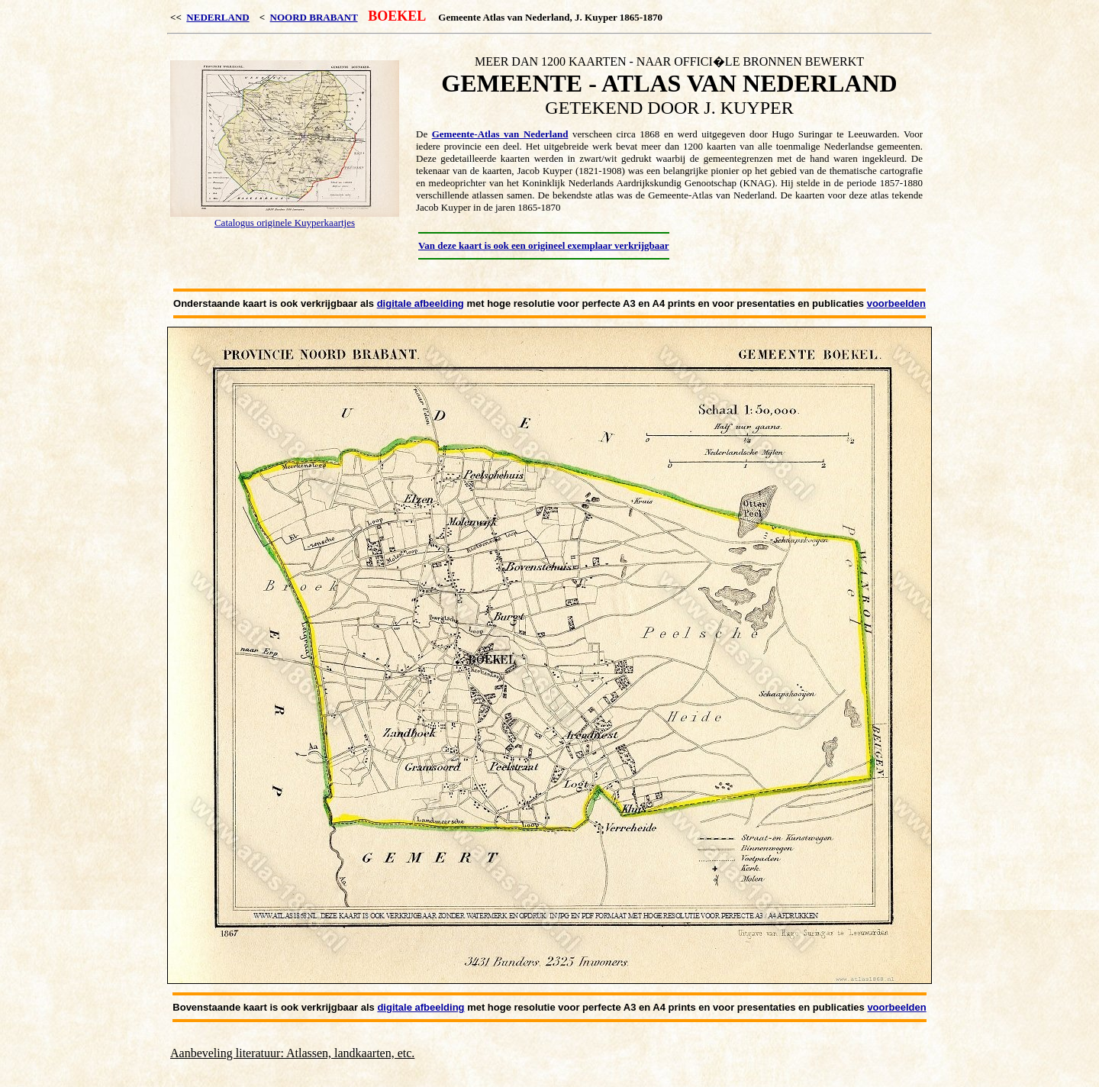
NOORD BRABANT (314, 17)
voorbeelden (896, 303)
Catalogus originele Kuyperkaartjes (284, 222)
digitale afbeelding (420, 303)
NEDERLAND (217, 17)
